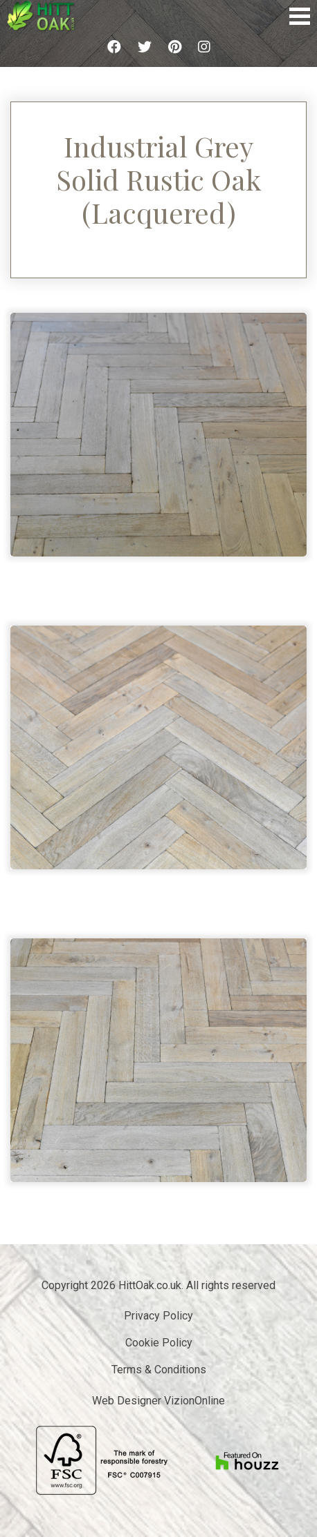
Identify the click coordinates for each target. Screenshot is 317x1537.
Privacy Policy (158, 1315)
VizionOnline (194, 1400)
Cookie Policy (158, 1342)
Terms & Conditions (158, 1369)
